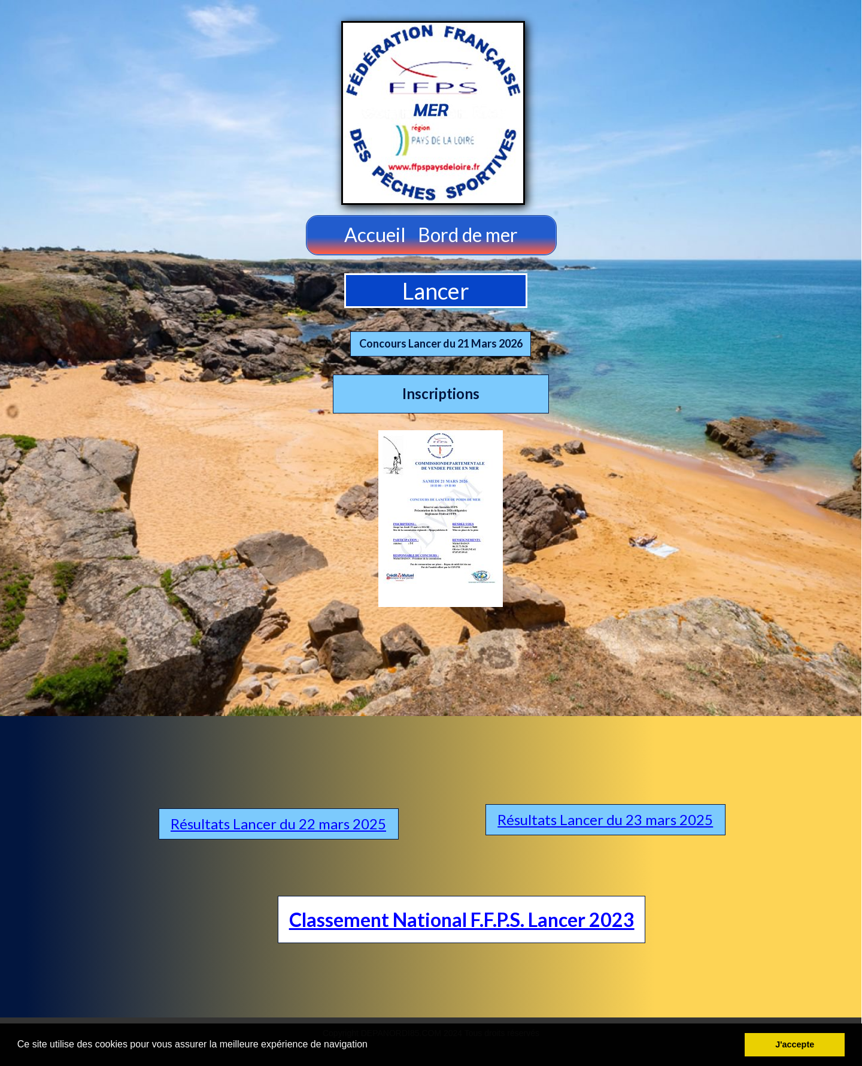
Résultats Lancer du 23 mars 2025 (605, 819)
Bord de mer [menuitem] (468, 234)
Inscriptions (440, 393)
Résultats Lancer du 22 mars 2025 (278, 823)
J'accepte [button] (794, 1044)
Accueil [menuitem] (375, 234)
